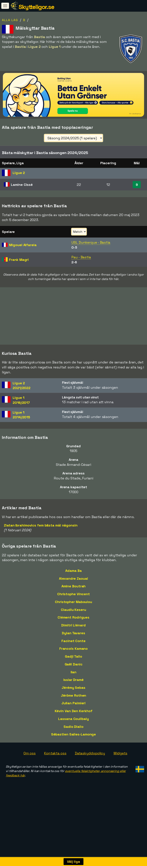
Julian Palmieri (73, 717)
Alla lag (10, 20)
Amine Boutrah (73, 600)
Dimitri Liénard (73, 639)
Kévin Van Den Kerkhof (73, 725)
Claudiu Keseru (73, 623)
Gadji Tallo (73, 670)
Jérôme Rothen (73, 709)
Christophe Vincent (73, 608)
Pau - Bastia (81, 257)
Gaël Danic (73, 678)
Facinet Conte (73, 654)
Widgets (120, 767)
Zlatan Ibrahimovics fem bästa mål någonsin (41, 539)
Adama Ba (73, 584)
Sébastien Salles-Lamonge (73, 748)
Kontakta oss (55, 767)
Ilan (74, 686)
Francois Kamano (73, 662)
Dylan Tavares (73, 647)
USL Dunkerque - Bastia (90, 242)
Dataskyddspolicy (90, 767)
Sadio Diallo (73, 740)
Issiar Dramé (73, 693)
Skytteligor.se (36, 7)
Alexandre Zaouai (73, 592)
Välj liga (73, 861)
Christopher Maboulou (73, 616)
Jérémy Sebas (73, 701)
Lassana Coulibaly (73, 733)
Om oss (30, 767)
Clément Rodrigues (73, 631)
